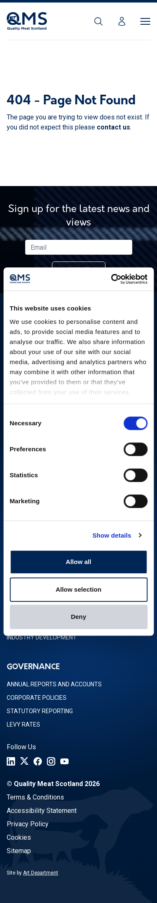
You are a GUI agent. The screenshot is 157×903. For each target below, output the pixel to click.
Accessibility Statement (42, 811)
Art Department (40, 873)
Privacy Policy (28, 824)
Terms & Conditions (35, 797)
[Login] (122, 21)
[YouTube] (64, 761)
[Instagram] (51, 761)
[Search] (98, 21)
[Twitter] (24, 761)
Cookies (19, 837)
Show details (112, 535)
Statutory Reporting (40, 711)
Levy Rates (23, 724)
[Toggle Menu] (145, 21)
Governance (33, 667)
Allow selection (78, 589)
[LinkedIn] (11, 761)
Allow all (78, 561)
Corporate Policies (37, 697)
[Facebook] (37, 761)
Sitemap (19, 851)
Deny (78, 616)
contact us (113, 127)
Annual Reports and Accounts (54, 684)
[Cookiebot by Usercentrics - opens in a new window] (111, 279)
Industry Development (42, 637)
